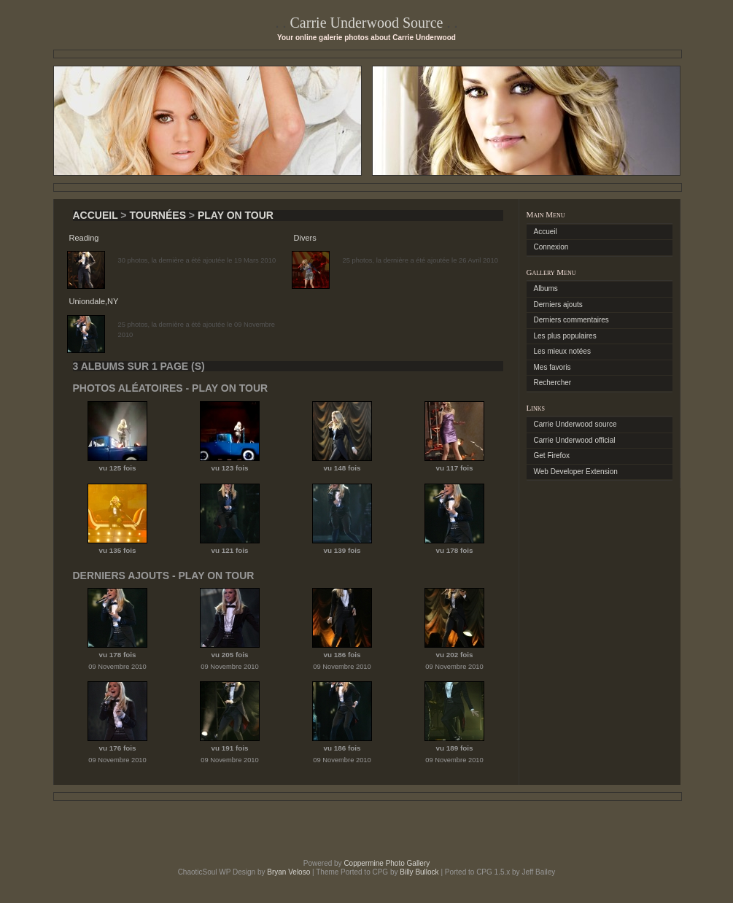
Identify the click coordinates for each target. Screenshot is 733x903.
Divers (305, 237)
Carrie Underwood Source (366, 23)
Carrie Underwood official (575, 440)
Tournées (157, 215)
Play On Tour (236, 215)
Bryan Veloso (288, 872)
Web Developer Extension (576, 472)
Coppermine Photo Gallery (387, 863)
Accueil (95, 215)
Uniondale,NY (94, 301)
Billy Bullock (419, 872)
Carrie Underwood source (575, 424)
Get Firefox (552, 456)
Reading (84, 237)
